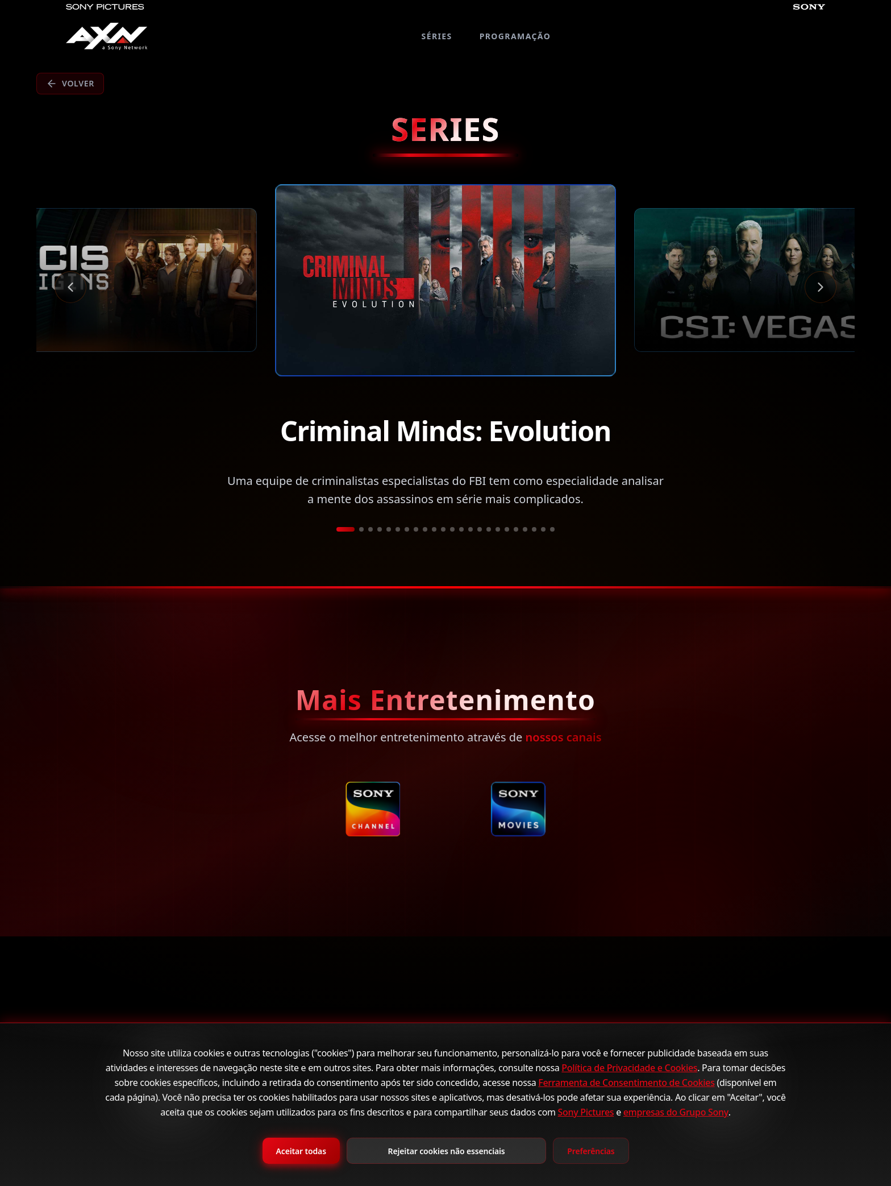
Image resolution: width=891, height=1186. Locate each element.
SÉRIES (437, 36)
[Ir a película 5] (388, 529)
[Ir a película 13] (461, 529)
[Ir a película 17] (498, 529)
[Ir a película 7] (407, 529)
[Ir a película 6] (397, 529)
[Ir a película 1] (345, 529)
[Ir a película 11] (443, 529)
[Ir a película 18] (507, 529)
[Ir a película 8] (416, 529)
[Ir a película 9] (425, 529)
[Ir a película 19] (516, 529)
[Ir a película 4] (379, 529)
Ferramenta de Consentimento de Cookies (626, 1082)
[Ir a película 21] (534, 529)
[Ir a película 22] (543, 529)
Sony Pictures (586, 1112)
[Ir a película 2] (361, 529)
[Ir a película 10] (434, 529)
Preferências (590, 1151)
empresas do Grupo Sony (675, 1112)
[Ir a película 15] (479, 529)
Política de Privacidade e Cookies (629, 1067)
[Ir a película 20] (525, 529)
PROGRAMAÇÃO (515, 36)
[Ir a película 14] (470, 529)
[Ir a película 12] (452, 529)
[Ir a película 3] (370, 529)
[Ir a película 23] (552, 529)
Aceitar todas (301, 1151)
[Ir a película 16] (488, 529)
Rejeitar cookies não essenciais (446, 1151)
